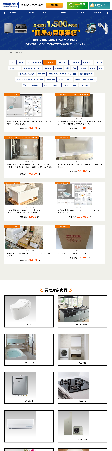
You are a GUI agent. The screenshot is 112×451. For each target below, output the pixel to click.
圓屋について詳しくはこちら (93, 423)
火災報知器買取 (86, 74)
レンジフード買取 (70, 85)
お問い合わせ (101, 416)
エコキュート (15, 68)
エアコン (98, 62)
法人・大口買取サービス (81, 408)
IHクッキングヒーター (32, 68)
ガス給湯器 (75, 62)
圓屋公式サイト (99, 13)
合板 (74, 68)
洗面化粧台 (63, 62)
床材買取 (41, 74)
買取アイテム (47, 13)
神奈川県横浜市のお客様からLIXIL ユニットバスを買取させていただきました (16, 116)
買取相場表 (58, 416)
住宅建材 (83, 68)
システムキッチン (34, 62)
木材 (67, 68)
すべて (12, 62)
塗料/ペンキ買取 (65, 79)
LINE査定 (77, 416)
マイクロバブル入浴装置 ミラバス (95, 157)
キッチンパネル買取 (51, 85)
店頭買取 (76, 412)
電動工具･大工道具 (27, 74)
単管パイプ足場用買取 (31, 85)
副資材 (92, 68)
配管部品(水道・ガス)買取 (85, 79)
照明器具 (48, 68)
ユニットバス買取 (12, 94)
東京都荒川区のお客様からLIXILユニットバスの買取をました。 (69, 159)
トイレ (21, 62)
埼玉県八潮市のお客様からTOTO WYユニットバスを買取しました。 (42, 160)
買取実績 (58, 412)
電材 (100, 68)
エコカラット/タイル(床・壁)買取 (30, 79)
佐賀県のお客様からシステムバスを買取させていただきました (95, 114)
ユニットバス (50, 62)
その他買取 (84, 85)
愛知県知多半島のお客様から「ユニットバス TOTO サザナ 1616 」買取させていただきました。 (42, 117)
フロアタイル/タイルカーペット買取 (63, 74)
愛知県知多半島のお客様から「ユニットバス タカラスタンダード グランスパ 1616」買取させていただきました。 (69, 118)
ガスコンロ (87, 62)
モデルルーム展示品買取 (40, 97)
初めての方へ (30, 13)
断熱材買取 (51, 79)
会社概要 (99, 405)
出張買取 (76, 401)
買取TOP (13, 13)
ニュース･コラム (81, 13)
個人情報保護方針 (102, 408)
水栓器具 (58, 68)
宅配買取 (76, 405)
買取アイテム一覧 (60, 408)
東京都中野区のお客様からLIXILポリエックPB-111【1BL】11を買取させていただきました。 (16, 161)
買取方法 (63, 13)
